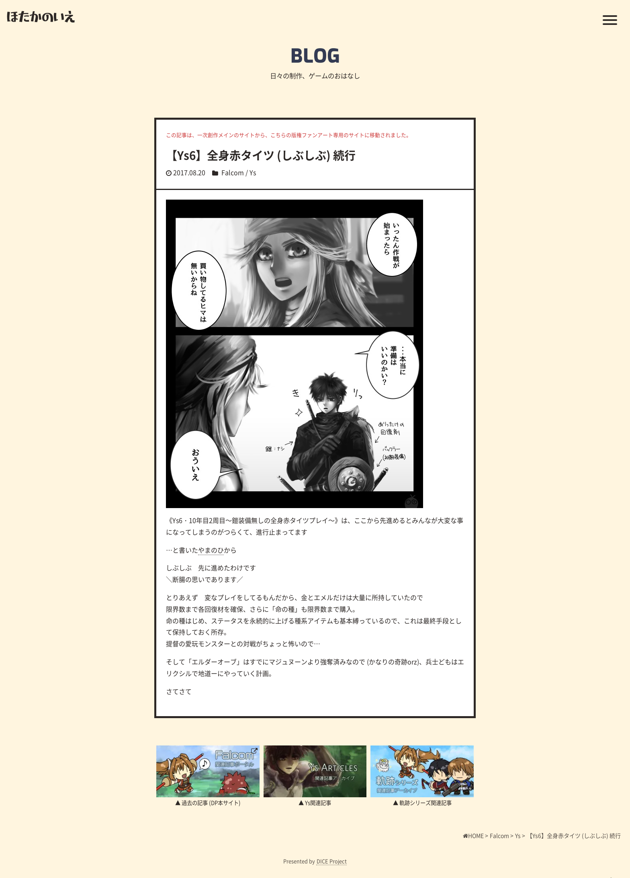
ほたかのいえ (40, 16)
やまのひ (211, 550)
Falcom (232, 172)
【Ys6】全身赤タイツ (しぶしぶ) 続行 (261, 155)
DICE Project (332, 861)
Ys (253, 172)
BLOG (315, 56)
